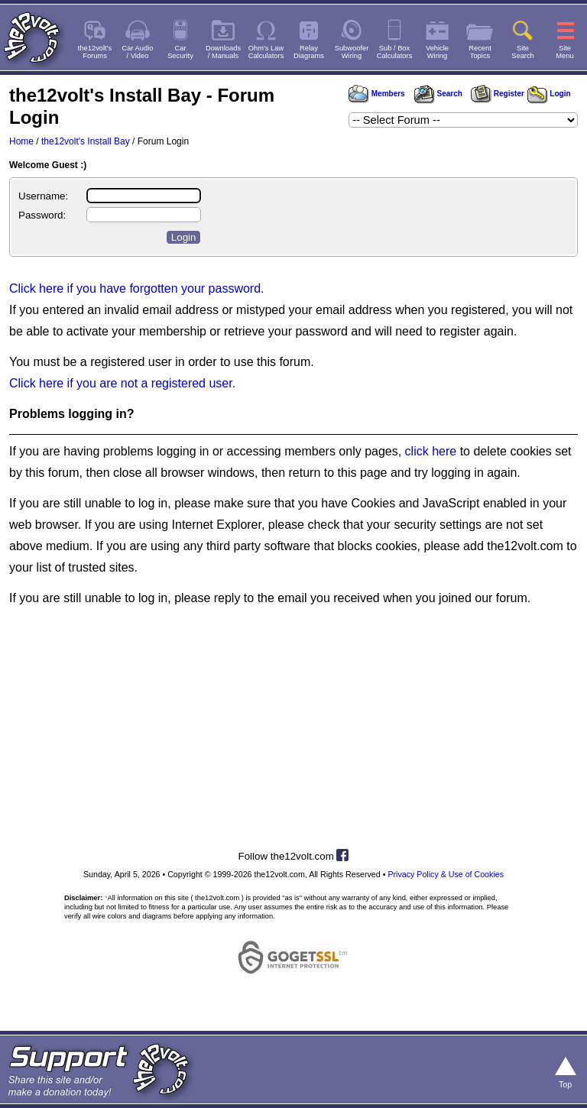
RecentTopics (480, 52)
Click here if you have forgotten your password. (136, 288)
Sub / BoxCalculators (395, 52)
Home (21, 141)
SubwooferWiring (352, 52)
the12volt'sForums (95, 52)
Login (549, 93)
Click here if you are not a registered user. (122, 383)
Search (437, 93)
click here (431, 451)
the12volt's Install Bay (85, 141)
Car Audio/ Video (138, 52)
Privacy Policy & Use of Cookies (446, 874)
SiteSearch (522, 52)
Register (497, 93)
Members (377, 93)
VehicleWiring (437, 52)
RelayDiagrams (309, 52)
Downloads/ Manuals (223, 52)
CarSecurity (180, 52)
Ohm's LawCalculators (266, 52)
